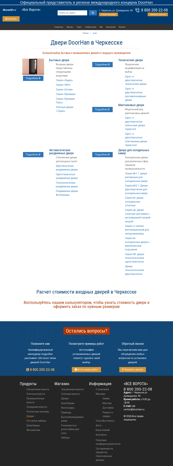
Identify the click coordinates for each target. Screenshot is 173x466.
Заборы (65, 437)
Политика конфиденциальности (108, 442)
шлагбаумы (67, 403)
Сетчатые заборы (36, 420)
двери (65, 398)
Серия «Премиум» (66, 94)
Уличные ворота (36, 394)
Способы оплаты (90, 27)
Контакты (122, 27)
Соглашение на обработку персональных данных (104, 454)
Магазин (70, 27)
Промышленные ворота (35, 400)
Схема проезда (108, 14)
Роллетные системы (38, 411)
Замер (106, 398)
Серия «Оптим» (64, 89)
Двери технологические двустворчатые (134, 270)
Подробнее (33, 78)
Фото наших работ (86, 369)
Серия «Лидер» (64, 80)
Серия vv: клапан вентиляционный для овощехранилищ (137, 230)
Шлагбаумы (33, 425)
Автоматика (33, 430)
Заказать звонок (158, 14)
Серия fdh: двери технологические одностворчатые (134, 258)
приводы (66, 412)
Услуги (79, 27)
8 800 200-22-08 (154, 10)
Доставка (108, 407)
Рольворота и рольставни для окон (70, 429)
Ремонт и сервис (108, 414)
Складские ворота (37, 407)
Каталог (11, 18)
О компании (58, 27)
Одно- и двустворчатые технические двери (135, 80)
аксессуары (68, 407)
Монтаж (107, 403)
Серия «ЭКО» (63, 84)
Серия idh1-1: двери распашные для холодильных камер (136, 177)
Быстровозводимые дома (72, 419)
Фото (101, 27)
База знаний (110, 27)
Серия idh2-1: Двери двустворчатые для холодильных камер (136, 189)
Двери (30, 416)
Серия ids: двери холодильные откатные (134, 201)
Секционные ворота (38, 389)
